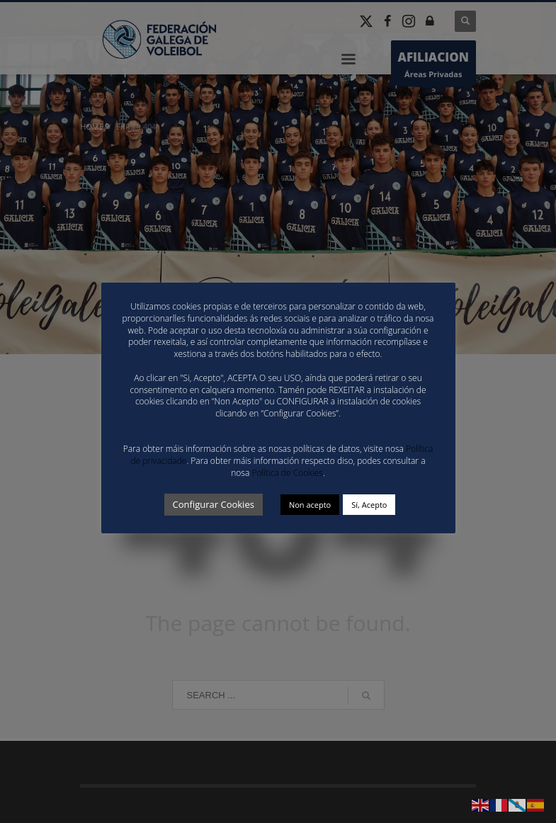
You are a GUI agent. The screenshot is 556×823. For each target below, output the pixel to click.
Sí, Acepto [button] (369, 504)
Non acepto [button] (310, 504)
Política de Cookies (286, 473)
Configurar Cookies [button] (213, 504)
